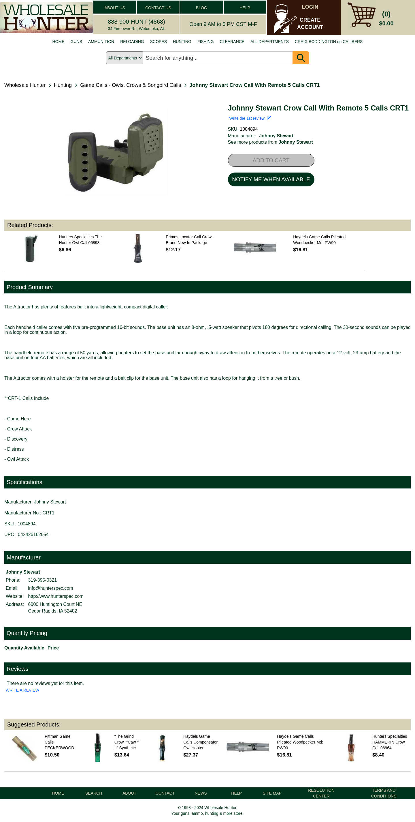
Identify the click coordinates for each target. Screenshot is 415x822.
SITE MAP (272, 793)
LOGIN (310, 7)
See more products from (270, 142)
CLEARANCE (232, 41)
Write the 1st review (250, 118)
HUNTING (182, 41)
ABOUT (129, 793)
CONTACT (165, 793)
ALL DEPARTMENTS (269, 41)
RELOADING (132, 41)
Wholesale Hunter (25, 85)
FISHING (205, 41)
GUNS (76, 41)
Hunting (63, 85)
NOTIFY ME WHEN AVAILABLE (271, 179)
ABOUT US (115, 7)
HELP (244, 7)
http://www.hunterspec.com (56, 596)
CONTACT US (158, 7)
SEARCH (93, 793)
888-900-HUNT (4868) (136, 21)
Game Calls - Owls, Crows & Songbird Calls (130, 85)
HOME (58, 41)
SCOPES (158, 41)
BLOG (201, 7)
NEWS (201, 793)
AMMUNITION (101, 41)
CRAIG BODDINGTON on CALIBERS (329, 41)
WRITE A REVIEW (22, 690)
